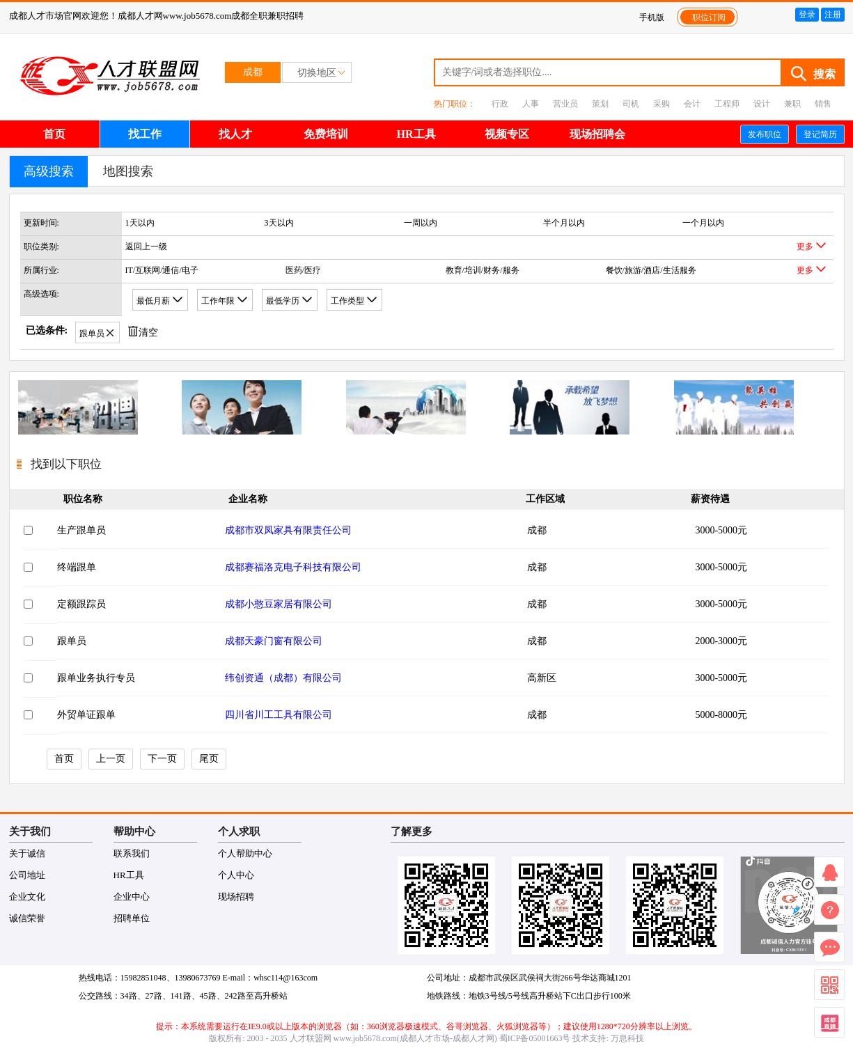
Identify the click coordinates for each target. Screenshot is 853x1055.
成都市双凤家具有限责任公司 (288, 530)
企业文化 (27, 896)
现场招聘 (236, 896)
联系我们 (132, 853)
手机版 (651, 17)
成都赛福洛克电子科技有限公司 (293, 567)
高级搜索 (49, 171)
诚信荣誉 (27, 918)
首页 (54, 134)
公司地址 (27, 875)
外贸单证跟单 (86, 715)
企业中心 (132, 896)
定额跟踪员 (81, 604)
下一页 (162, 758)
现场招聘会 (597, 134)
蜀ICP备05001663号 (535, 1038)
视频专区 (507, 134)
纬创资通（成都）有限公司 (283, 678)
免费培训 (326, 134)
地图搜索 (128, 171)
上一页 (110, 758)
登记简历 (820, 134)
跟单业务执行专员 (96, 678)
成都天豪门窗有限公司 (273, 641)
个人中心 (236, 875)
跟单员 (71, 641)
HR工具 (416, 134)
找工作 (145, 134)
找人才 (235, 134)
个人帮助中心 (245, 853)
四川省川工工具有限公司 (278, 715)
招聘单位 (132, 918)
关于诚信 (27, 853)
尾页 (209, 758)
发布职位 (764, 134)
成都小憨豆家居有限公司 (278, 604)
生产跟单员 (81, 530)
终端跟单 (76, 567)
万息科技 (627, 1038)
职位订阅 (709, 17)
